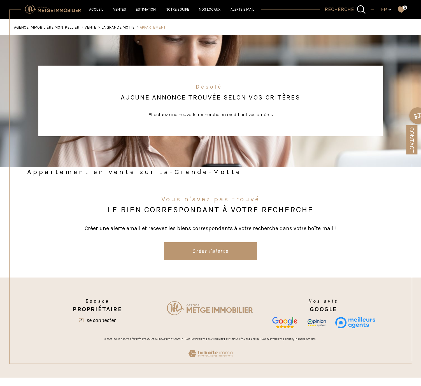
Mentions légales (237, 339)
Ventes (119, 9)
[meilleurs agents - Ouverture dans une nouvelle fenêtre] (355, 322)
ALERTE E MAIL (242, 9)
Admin (255, 339)
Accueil (96, 9)
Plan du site (216, 339)
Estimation (146, 9)
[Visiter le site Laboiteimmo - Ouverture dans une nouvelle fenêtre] (210, 360)
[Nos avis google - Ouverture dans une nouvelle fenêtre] (284, 322)
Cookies (311, 339)
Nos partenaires (272, 339)
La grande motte (117, 27)
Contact (411, 140)
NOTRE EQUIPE (177, 9)
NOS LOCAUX (210, 9)
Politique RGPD (294, 339)
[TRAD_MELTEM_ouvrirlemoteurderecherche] (345, 9)
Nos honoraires (195, 339)
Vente (90, 27)
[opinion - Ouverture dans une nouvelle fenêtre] (317, 322)
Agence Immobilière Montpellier (46, 27)
